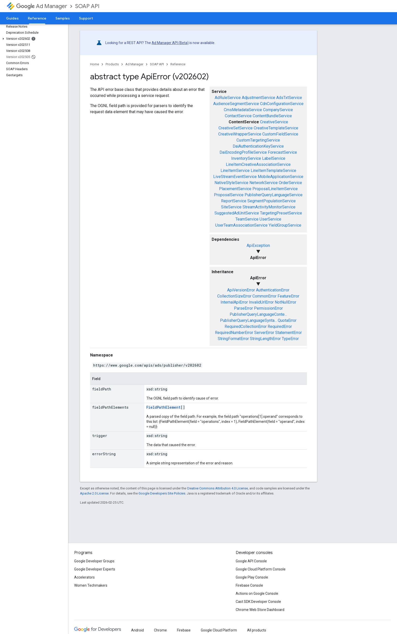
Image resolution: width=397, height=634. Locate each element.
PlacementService (235, 188)
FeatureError (288, 296)
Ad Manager (41, 6)
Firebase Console (249, 585)
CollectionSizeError (234, 296)
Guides (12, 18)
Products (112, 64)
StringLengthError (265, 338)
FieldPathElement (163, 407)
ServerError (264, 332)
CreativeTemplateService (276, 128)
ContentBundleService (272, 115)
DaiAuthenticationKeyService (258, 146)
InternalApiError (234, 302)
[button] (33, 39)
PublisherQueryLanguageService (274, 194)
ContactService (238, 115)
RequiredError (280, 326)
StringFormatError (233, 338)
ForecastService (282, 152)
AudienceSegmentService (236, 103)
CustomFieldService (280, 134)
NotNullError (285, 302)
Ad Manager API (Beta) (170, 43)
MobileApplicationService (280, 176)
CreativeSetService (236, 128)
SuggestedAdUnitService (236, 213)
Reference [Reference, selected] (37, 18)
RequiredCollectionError (246, 326)
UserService (270, 219)
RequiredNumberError (234, 332)
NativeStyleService (231, 182)
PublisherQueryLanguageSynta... (248, 320)
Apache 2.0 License (94, 493)
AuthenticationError (272, 290)
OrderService (290, 182)
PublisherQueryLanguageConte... (258, 314)
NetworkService (263, 182)
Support (86, 18)
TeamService (247, 219)
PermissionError (268, 308)
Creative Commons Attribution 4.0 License (217, 488)
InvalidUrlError (261, 302)
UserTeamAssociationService (241, 225)
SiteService (231, 207)
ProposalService (229, 194)
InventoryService (246, 158)
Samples (62, 18)
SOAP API (87, 6)
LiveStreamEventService (235, 176)
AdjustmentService (258, 97)
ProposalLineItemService (275, 188)
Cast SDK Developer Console (258, 602)
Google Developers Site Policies (161, 493)
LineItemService (235, 170)
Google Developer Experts (94, 569)
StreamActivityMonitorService (269, 207)
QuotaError (287, 320)
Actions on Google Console (257, 593)
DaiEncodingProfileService (243, 152)
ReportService (233, 201)
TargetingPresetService (281, 213)
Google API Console (251, 561)
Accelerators (84, 577)
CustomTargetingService (258, 140)
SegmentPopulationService (271, 201)
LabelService (273, 158)
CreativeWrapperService (239, 134)
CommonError (264, 296)
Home (94, 64)
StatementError (288, 332)
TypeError (290, 338)
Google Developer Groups (94, 561)
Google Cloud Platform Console (261, 569)
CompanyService (278, 109)
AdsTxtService (289, 97)
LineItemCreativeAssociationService (258, 164)
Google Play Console (252, 577)
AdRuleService (228, 97)
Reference (177, 64)
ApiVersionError (241, 290)
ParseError (243, 308)
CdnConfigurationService (282, 103)
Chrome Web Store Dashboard (260, 610)
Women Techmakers (90, 585)
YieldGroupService (285, 225)
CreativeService (274, 122)
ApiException (258, 245)
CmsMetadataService (243, 109)
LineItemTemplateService (273, 170)
